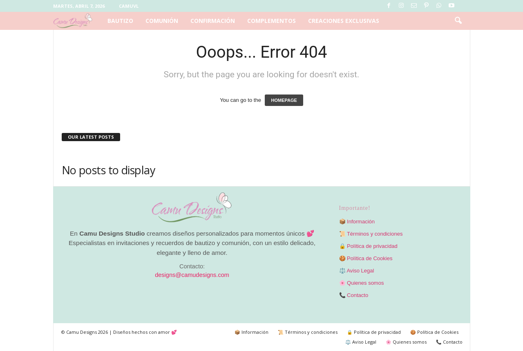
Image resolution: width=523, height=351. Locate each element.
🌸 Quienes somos (361, 283)
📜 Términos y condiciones (371, 234)
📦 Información (357, 221)
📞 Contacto (354, 295)
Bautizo (120, 21)
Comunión (161, 21)
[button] (458, 21)
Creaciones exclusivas (343, 21)
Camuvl (129, 6)
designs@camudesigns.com (192, 275)
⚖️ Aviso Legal (356, 271)
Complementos (271, 21)
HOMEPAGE (284, 100)
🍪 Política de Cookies (366, 258)
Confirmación (212, 21)
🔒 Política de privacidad (368, 246)
